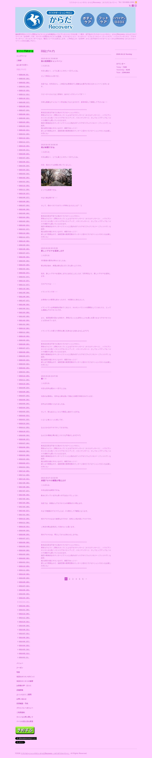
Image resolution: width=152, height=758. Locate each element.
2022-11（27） (24, 237)
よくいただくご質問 (24, 694)
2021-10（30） (24, 288)
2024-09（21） (24, 150)
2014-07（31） (24, 633)
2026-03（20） (24, 78)
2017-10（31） (24, 479)
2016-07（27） (24, 538)
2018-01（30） (24, 467)
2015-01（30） (24, 610)
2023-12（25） (24, 185)
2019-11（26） (24, 380)
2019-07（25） (24, 395)
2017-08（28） (24, 487)
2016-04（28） (24, 550)
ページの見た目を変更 (25, 721)
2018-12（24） (24, 423)
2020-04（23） (24, 360)
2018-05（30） (24, 451)
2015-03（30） (24, 602)
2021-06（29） (24, 304)
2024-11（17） (24, 142)
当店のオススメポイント (26, 677)
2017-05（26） (24, 499)
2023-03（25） (24, 221)
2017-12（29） (24, 471)
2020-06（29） (24, 352)
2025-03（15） (24, 126)
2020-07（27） (24, 348)
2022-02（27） (24, 273)
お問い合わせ (21, 699)
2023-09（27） (24, 197)
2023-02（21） (24, 225)
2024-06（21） (24, 162)
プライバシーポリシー (25, 708)
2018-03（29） (24, 459)
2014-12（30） (24, 614)
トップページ (21, 56)
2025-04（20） (24, 122)
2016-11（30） (24, 522)
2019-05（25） (24, 403)
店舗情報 (20, 690)
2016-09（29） (24, 530)
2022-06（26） (24, 257)
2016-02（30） (24, 558)
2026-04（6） (24, 74)
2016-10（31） (24, 526)
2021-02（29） (24, 320)
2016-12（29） (24, 518)
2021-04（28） (24, 312)
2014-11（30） (24, 617)
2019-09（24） (24, 388)
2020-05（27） (24, 356)
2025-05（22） (24, 118)
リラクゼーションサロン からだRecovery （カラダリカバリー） (45, 753)
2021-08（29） (24, 296)
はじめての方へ (22, 65)
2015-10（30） (24, 574)
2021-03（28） (24, 316)
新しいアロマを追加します (52, 251)
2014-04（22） (24, 645)
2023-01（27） (24, 229)
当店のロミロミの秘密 (25, 681)
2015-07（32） (24, 586)
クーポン (20, 668)
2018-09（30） (24, 435)
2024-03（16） (24, 173)
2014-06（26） (24, 637)
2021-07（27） (24, 300)
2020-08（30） (24, 344)
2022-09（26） (24, 245)
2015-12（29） (24, 566)
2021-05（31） (24, 308)
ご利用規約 (21, 712)
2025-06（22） (24, 114)
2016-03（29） (24, 554)
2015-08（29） (24, 582)
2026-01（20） (24, 86)
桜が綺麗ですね (48, 147)
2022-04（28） (24, 265)
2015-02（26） (24, 606)
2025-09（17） (24, 102)
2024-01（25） (24, 181)
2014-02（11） (24, 653)
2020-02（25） (24, 368)
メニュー (20, 663)
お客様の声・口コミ (24, 686)
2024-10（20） (24, 146)
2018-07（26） (24, 443)
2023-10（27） (24, 193)
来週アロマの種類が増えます (53, 480)
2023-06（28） (24, 209)
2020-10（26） (24, 336)
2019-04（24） (24, 407)
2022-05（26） (24, 261)
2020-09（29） (24, 340)
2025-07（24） (24, 110)
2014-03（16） (24, 649)
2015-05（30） (24, 594)
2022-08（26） (24, 249)
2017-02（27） (24, 510)
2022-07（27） (24, 253)
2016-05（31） (24, 546)
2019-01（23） (24, 419)
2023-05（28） (24, 213)
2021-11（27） (24, 284)
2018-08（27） (24, 439)
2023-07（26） (24, 205)
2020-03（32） (24, 364)
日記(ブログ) (21, 69)
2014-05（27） (24, 641)
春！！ (44, 379)
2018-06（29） (24, 447)
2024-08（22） (24, 154)
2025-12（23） (24, 90)
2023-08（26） (24, 201)
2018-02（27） (24, 463)
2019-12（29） (24, 376)
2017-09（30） (24, 483)
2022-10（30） (24, 241)
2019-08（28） (24, 391)
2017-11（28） (24, 475)
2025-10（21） (24, 98)
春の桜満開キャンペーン (51, 61)
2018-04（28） (24, 455)
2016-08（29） (24, 534)
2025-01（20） (24, 134)
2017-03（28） (24, 506)
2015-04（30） (24, 598)
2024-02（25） (24, 177)
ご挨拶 (19, 60)
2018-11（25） (24, 427)
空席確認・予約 (22, 703)
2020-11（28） (24, 332)
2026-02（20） (24, 82)
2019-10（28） (24, 384)
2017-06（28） (24, 495)
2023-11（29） (24, 189)
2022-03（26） (24, 269)
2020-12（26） (24, 328)
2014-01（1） (24, 657)
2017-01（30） (24, 514)
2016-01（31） (24, 562)
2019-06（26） (24, 399)
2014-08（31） (24, 629)
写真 (18, 672)
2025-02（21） (24, 130)
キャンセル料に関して (25, 717)
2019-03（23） (24, 411)
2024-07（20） (24, 158)
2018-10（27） (24, 431)
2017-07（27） (24, 491)
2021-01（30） (24, 324)
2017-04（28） (24, 503)
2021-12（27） (24, 280)
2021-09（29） (24, 292)
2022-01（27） (24, 277)
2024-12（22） (24, 138)
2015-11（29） (24, 570)
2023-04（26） (24, 217)
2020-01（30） (24, 372)
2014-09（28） (24, 625)
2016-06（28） (24, 542)
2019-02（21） (24, 415)
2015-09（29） (24, 578)
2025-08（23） (24, 106)
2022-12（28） (24, 233)
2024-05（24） (24, 166)
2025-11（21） (24, 94)
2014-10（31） (24, 621)
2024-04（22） (24, 169)
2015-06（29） (24, 590)
